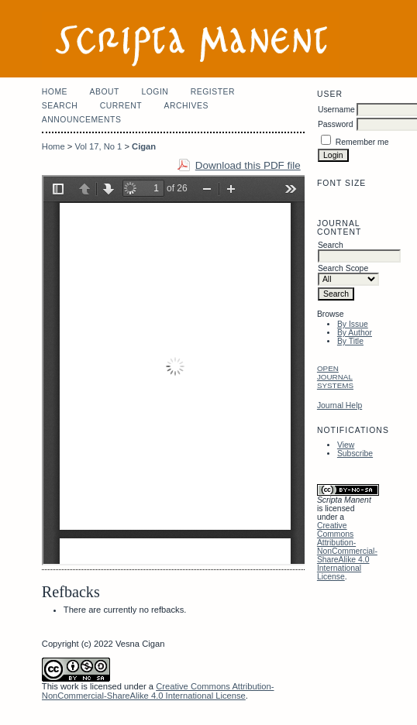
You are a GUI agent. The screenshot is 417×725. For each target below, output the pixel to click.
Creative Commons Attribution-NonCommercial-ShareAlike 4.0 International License (347, 551)
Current (121, 105)
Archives (186, 105)
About (104, 92)
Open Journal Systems (335, 377)
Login (154, 92)
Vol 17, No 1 (98, 146)
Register (213, 92)
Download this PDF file (248, 165)
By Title (350, 341)
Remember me (362, 142)
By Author (354, 332)
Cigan (144, 146)
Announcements (82, 119)
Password (335, 124)
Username (336, 109)
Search (60, 105)
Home (54, 92)
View (345, 445)
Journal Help (339, 405)
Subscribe (355, 453)
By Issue (352, 324)
